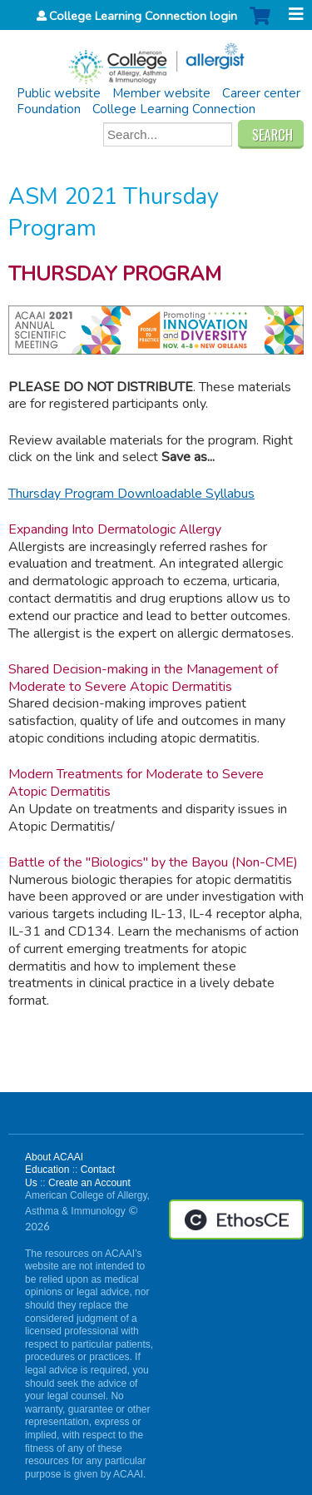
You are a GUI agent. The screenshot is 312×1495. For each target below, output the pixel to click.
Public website (59, 93)
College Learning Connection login (143, 16)
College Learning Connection (173, 109)
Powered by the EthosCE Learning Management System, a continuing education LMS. (236, 1219)
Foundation (49, 109)
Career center (261, 93)
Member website (161, 93)
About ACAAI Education (54, 1163)
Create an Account (89, 1183)
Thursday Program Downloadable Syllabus (131, 493)
